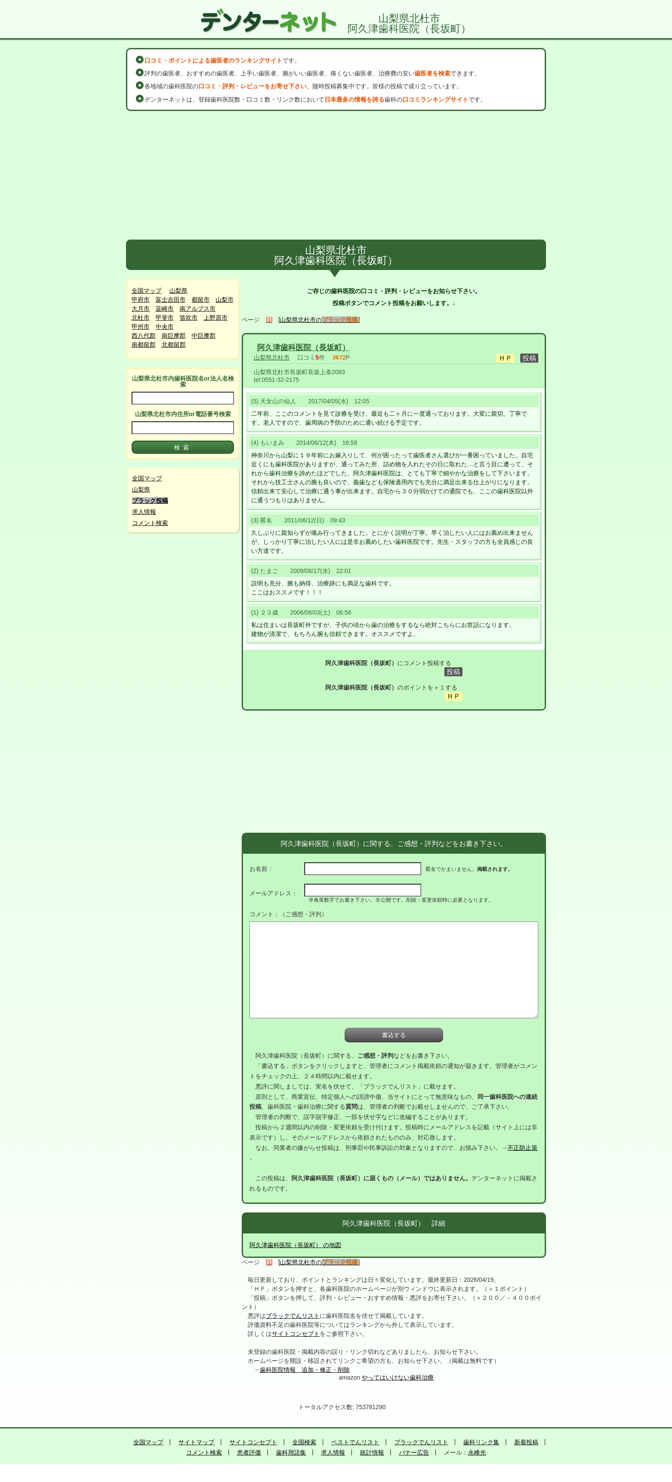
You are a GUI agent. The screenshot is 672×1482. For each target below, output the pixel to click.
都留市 (201, 299)
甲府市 (141, 299)
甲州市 (141, 326)
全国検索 (304, 1442)
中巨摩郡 (204, 335)
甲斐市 (165, 317)
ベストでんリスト (355, 1442)
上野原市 (216, 317)
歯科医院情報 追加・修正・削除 (305, 1369)
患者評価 (249, 1452)
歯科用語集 (291, 1452)
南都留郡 (144, 344)
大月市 (141, 308)
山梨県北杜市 (272, 357)
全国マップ (147, 290)
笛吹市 (189, 317)
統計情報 (372, 1452)
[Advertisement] (336, 175)
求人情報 (144, 511)
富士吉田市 (171, 299)
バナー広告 (414, 1452)
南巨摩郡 (174, 335)
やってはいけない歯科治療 (398, 1377)
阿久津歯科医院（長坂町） (303, 347)
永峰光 (477, 1452)
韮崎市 (165, 308)
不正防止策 (522, 1147)
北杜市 (141, 317)
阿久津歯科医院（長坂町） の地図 (295, 1245)
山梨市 (225, 299)
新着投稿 (526, 1442)
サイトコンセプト (296, 1333)
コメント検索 (150, 522)
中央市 (165, 326)
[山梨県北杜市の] (319, 319)
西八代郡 (144, 335)
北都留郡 (174, 344)
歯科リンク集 (481, 1442)
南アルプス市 (198, 308)
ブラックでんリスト (293, 1315)
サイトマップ (196, 1442)
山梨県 (178, 290)
